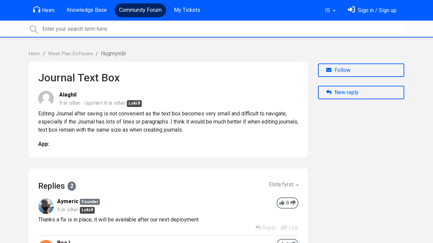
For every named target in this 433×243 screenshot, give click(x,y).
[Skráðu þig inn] (372, 10)
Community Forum (140, 10)
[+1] (281, 203)
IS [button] (328, 10)
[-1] (293, 203)
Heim (43, 10)
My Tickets (187, 10)
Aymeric (67, 201)
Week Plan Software (70, 54)
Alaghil (67, 94)
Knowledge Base (87, 10)
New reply (342, 92)
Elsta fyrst (282, 184)
